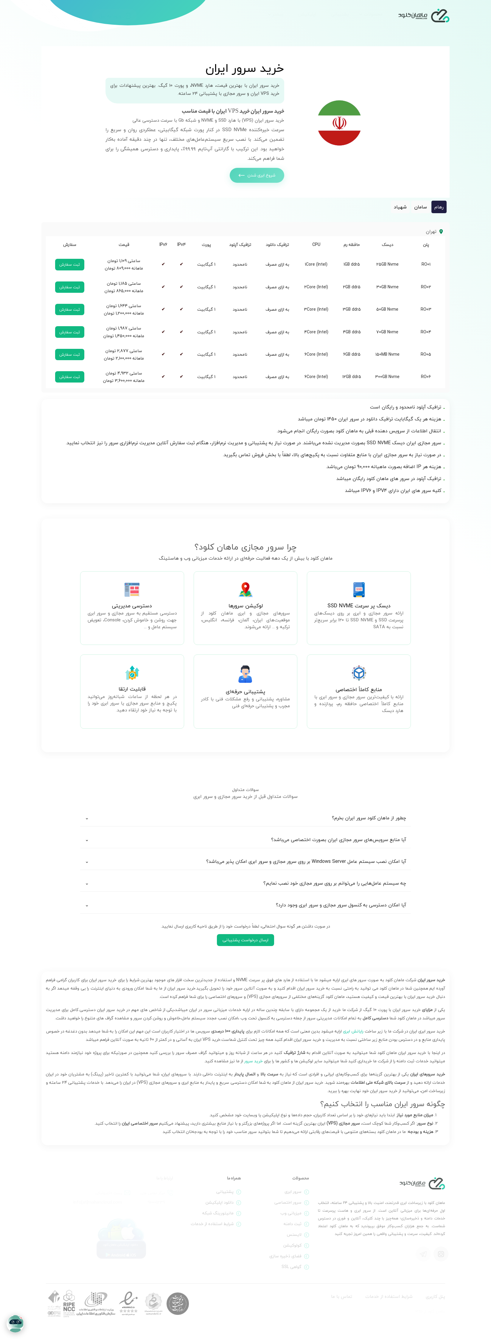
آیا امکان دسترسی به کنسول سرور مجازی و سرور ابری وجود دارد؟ (341, 905)
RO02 (426, 287)
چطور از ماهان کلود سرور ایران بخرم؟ (369, 818)
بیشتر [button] (278, 14)
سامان (420, 207)
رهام (439, 207)
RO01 (426, 264)
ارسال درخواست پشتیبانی (245, 940)
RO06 (426, 376)
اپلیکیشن (307, 14)
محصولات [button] (373, 14)
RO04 (426, 332)
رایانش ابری (353, 1031)
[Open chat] (15, 1323)
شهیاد (400, 207)
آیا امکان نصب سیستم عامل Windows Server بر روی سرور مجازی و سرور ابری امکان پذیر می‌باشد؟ (306, 861)
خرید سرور (253, 1061)
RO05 (426, 354)
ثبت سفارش (69, 264)
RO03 (426, 309)
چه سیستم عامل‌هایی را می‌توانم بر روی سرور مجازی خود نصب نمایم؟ (334, 883)
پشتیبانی (340, 14)
